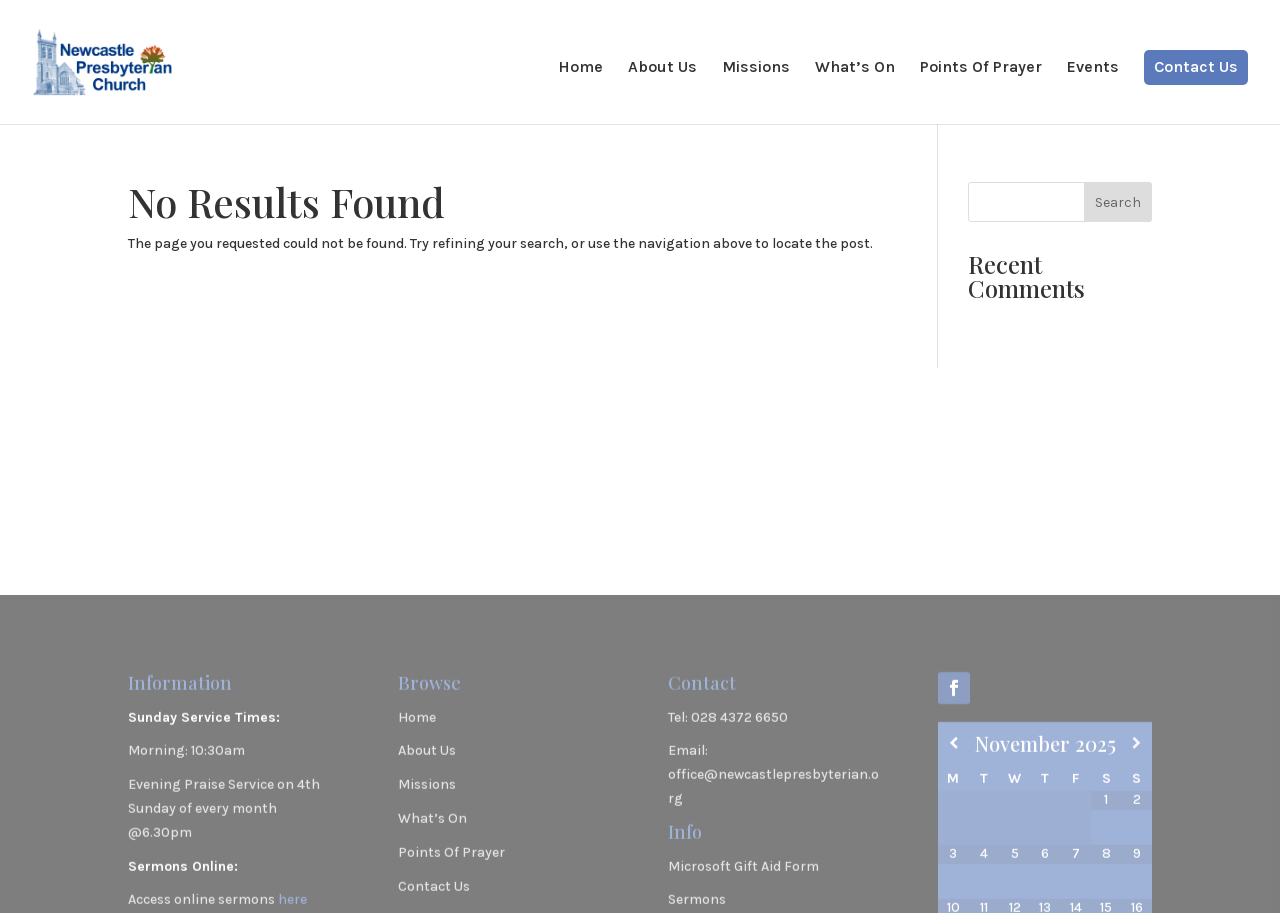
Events (1093, 68)
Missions (756, 68)
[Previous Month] (953, 836)
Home (580, 68)
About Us (662, 68)
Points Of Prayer (981, 68)
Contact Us (1196, 68)
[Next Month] (1136, 836)
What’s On (855, 68)
